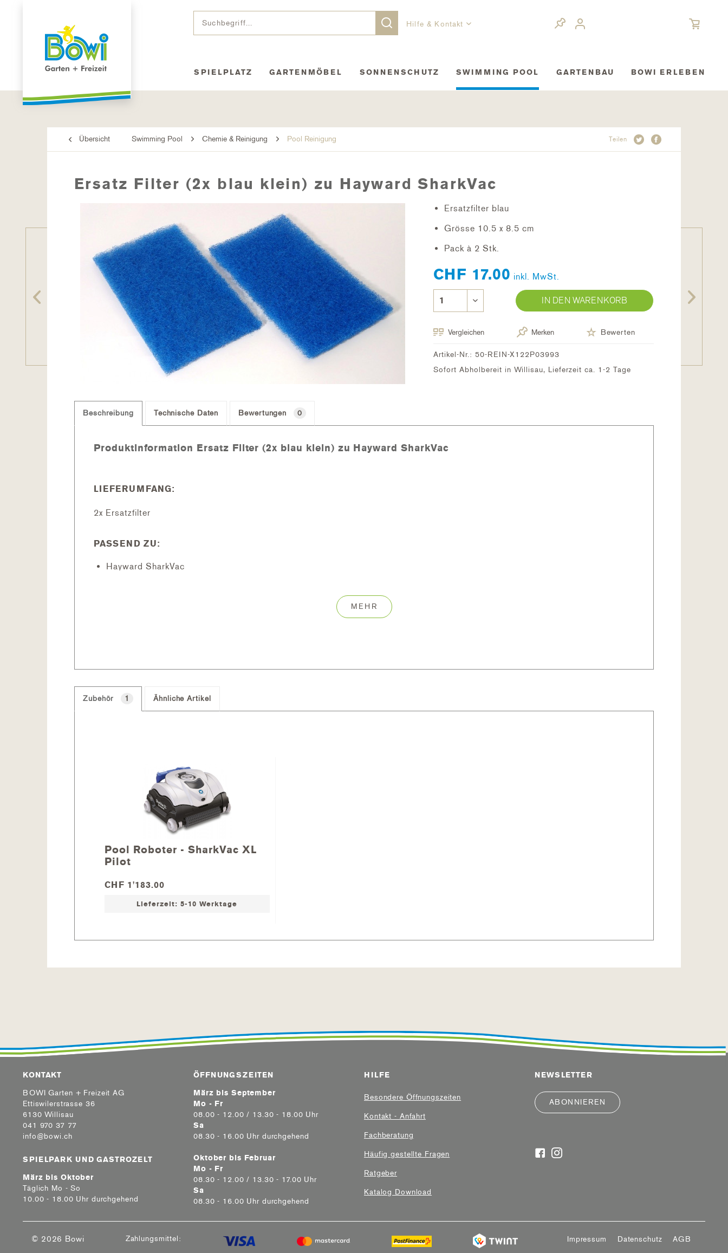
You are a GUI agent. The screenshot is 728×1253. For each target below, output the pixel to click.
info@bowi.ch (48, 1136)
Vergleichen (458, 332)
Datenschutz (640, 1239)
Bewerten (610, 332)
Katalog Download (398, 1192)
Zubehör (108, 698)
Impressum (587, 1239)
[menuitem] (295, 23)
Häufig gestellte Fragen (407, 1154)
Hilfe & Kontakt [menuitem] (436, 24)
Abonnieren (577, 1102)
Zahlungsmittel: (153, 1238)
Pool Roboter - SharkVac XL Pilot (181, 855)
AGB (682, 1239)
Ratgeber (380, 1173)
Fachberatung (389, 1135)
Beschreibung (108, 413)
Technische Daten (186, 413)
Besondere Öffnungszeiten (412, 1097)
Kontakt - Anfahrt (395, 1116)
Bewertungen (272, 413)
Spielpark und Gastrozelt (88, 1159)
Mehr (364, 606)
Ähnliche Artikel (182, 698)
